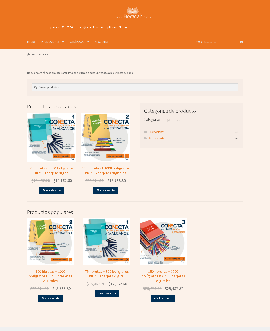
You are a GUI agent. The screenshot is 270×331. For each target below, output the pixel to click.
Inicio (33, 54)
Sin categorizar (158, 138)
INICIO (31, 41)
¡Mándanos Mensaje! (117, 27)
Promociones (156, 132)
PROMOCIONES (50, 41)
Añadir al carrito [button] (51, 190)
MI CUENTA (101, 41)
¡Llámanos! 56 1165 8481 (62, 27)
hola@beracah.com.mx (91, 27)
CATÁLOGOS (77, 41)
